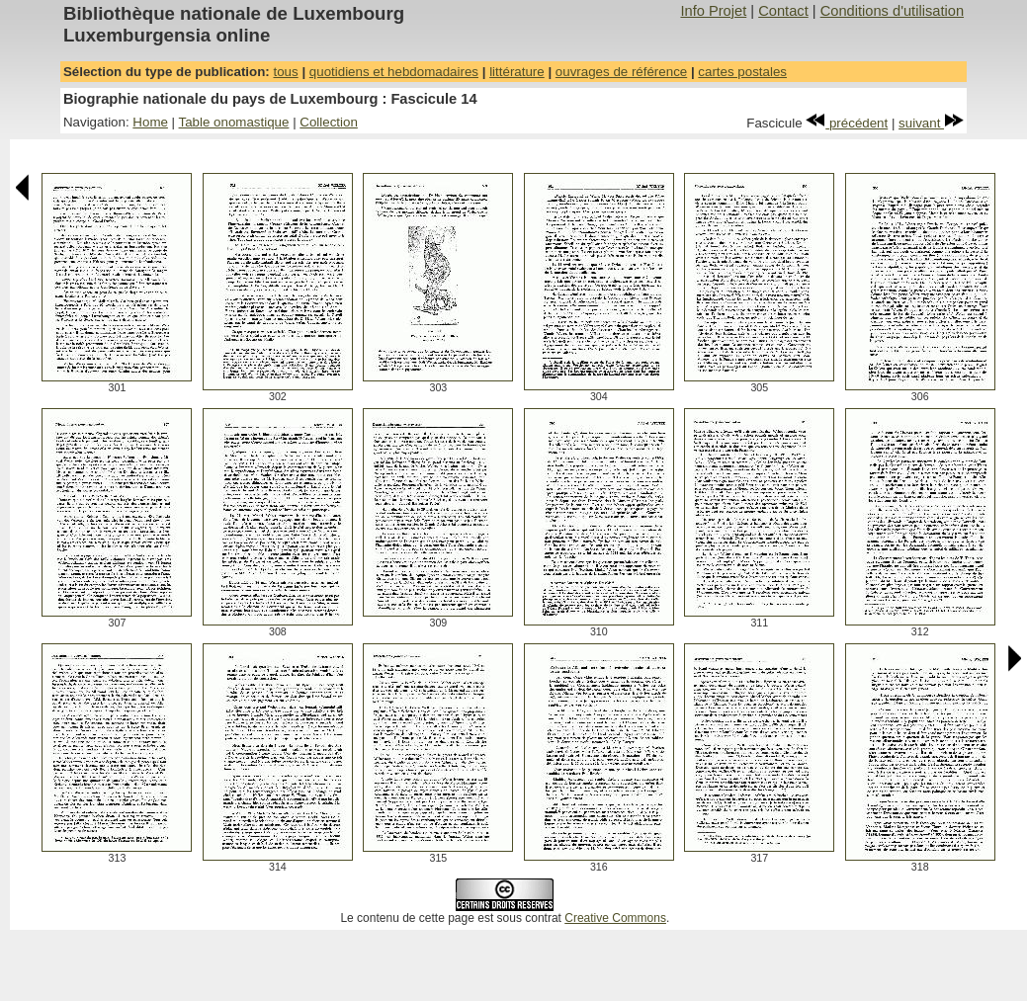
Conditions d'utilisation (892, 11)
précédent (847, 123)
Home (150, 122)
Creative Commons (615, 918)
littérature (517, 71)
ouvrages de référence (621, 71)
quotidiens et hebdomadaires (393, 71)
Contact (783, 11)
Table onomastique (234, 122)
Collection (329, 122)
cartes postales (742, 71)
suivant (931, 123)
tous (285, 71)
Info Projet (713, 11)
